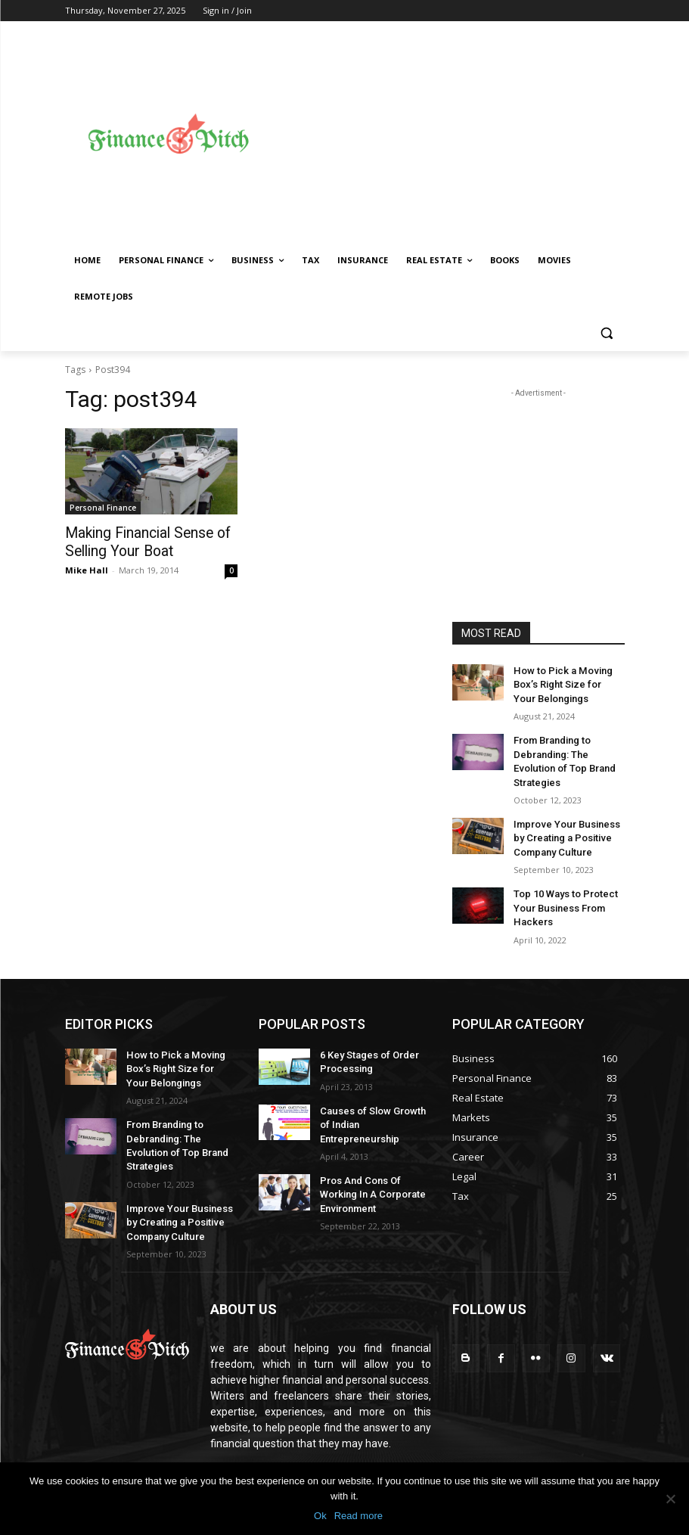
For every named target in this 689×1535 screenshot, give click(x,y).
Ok (320, 1515)
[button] (607, 333)
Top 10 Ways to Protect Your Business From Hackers (562, 881)
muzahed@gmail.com (312, 1453)
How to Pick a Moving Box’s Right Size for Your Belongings (565, 683)
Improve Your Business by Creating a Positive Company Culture (568, 815)
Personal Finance (103, 507)
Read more (358, 1515)
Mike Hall (86, 567)
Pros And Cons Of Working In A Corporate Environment (368, 1145)
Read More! (237, 1421)
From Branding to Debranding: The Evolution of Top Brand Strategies (568, 749)
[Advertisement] (480, 134)
